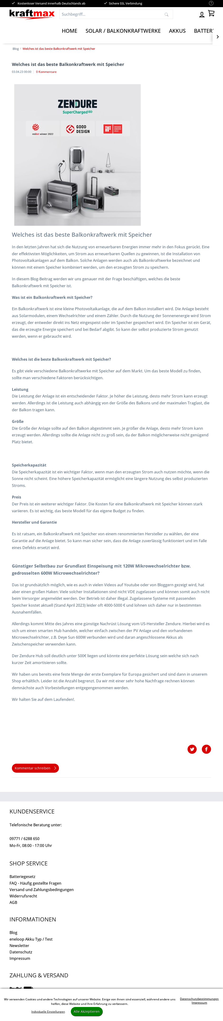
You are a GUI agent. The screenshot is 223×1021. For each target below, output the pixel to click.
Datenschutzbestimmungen (199, 999)
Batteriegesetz (22, 876)
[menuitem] (208, 3)
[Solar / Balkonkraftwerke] (123, 31)
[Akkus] (177, 31)
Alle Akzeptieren (87, 1011)
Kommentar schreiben (35, 767)
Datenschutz (21, 952)
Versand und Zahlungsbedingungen (42, 889)
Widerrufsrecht (23, 896)
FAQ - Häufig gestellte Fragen (35, 883)
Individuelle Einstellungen (48, 1012)
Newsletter (19, 945)
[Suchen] (166, 14)
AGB (13, 902)
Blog (13, 932)
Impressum (20, 958)
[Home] (69, 31)
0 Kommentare (46, 72)
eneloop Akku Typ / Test (31, 939)
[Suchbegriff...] (116, 14)
